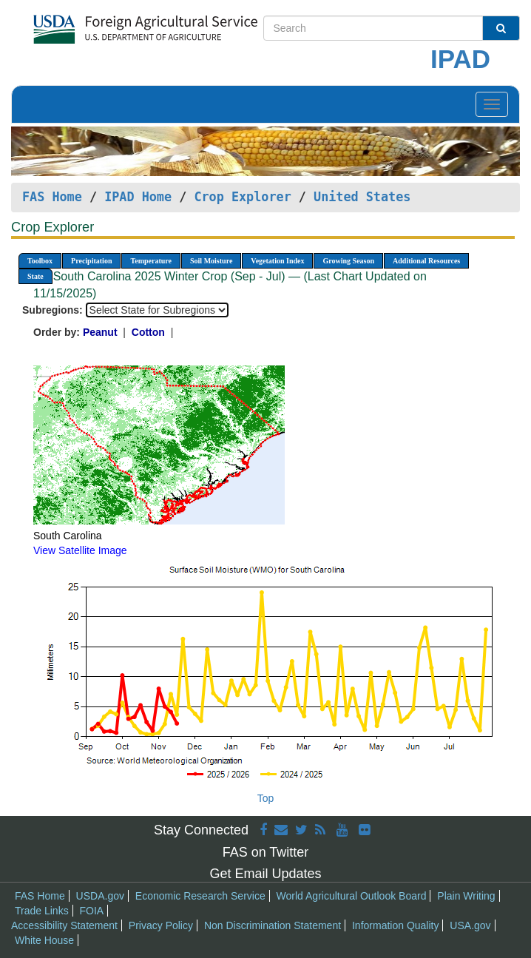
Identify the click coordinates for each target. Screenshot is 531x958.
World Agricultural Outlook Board (352, 896)
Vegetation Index (277, 261)
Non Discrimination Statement (272, 925)
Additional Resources (426, 261)
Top (265, 798)
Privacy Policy (161, 925)
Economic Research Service (200, 896)
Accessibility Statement (64, 925)
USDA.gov (100, 896)
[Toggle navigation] (492, 104)
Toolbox (40, 261)
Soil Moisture (211, 261)
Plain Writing (466, 896)
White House (44, 940)
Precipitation (91, 261)
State (35, 276)
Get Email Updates (265, 873)
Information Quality (395, 925)
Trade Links (42, 911)
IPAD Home (138, 196)
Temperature (151, 261)
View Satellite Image (80, 550)
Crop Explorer (242, 196)
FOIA (92, 911)
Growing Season (348, 261)
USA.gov (470, 925)
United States (362, 196)
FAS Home (52, 196)
